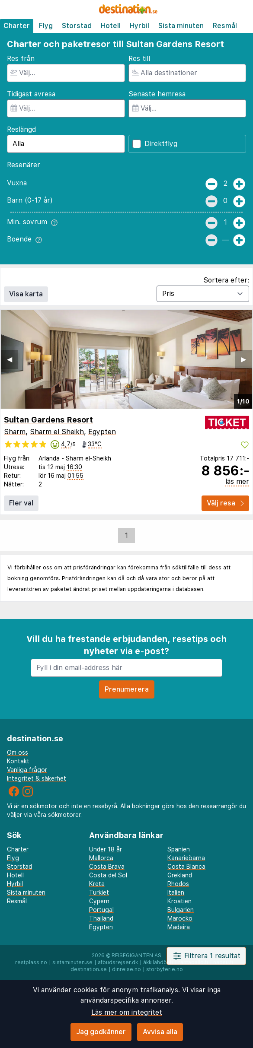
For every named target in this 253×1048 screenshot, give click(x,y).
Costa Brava (107, 866)
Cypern (99, 901)
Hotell (111, 26)
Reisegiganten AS (136, 956)
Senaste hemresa (157, 94)
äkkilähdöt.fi (158, 962)
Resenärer (23, 165)
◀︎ (9, 359)
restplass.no (31, 962)
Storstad (77, 26)
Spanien (178, 849)
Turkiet (99, 892)
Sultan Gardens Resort (48, 419)
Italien (175, 892)
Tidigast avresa (31, 94)
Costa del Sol (108, 875)
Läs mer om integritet (126, 1012)
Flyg (46, 26)
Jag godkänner (101, 1032)
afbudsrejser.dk (118, 962)
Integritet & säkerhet (36, 778)
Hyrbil (139, 26)
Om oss (17, 752)
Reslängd (21, 129)
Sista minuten (181, 26)
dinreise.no (126, 969)
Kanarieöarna (186, 857)
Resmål (225, 26)
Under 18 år (105, 849)
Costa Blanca (186, 866)
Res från (21, 58)
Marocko (179, 918)
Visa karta (26, 294)
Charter (16, 26)
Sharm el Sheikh (57, 432)
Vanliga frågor (27, 769)
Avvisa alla (160, 1032)
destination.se (88, 969)
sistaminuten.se (72, 962)
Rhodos (178, 883)
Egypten (102, 432)
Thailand (101, 918)
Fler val (21, 503)
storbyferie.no (164, 969)
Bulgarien (180, 909)
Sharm (15, 432)
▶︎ (243, 359)
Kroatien (179, 901)
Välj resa (225, 503)
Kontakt (18, 761)
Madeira (178, 927)
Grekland (179, 875)
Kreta (97, 883)
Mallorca (101, 857)
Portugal (101, 909)
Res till (139, 58)
